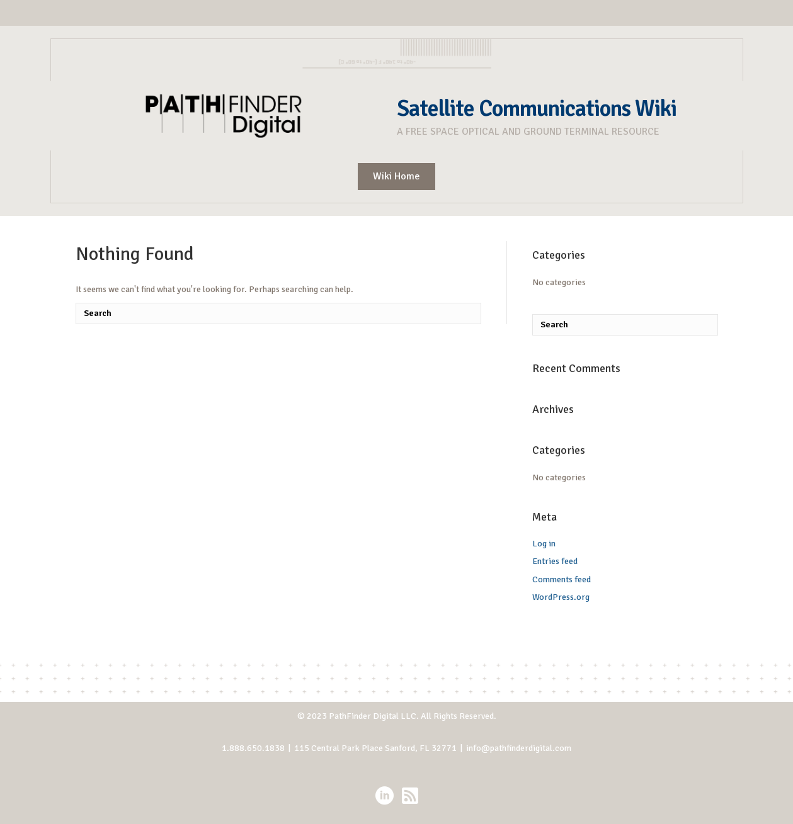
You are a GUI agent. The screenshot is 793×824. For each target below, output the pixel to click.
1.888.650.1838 (253, 748)
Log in (544, 543)
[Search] (278, 313)
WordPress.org (561, 597)
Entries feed (555, 561)
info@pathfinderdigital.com (518, 748)
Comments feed (561, 579)
